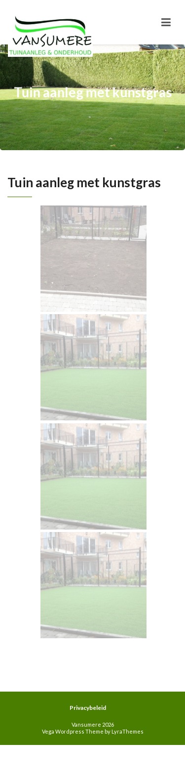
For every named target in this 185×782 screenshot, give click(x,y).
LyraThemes (127, 731)
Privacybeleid (88, 707)
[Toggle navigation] (166, 22)
